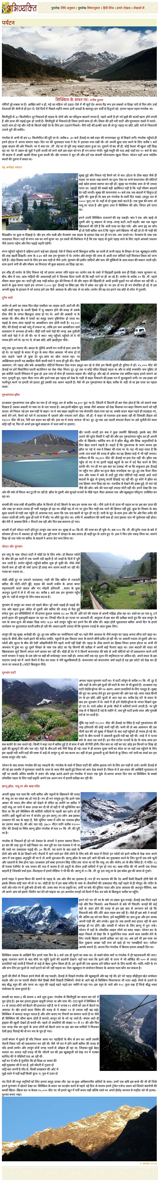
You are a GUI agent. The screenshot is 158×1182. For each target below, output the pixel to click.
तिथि (63, 8)
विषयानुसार (93, 8)
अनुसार (71, 8)
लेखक (127, 8)
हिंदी (105, 8)
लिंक (111, 8)
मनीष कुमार (96, 100)
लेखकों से (138, 8)
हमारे (119, 8)
